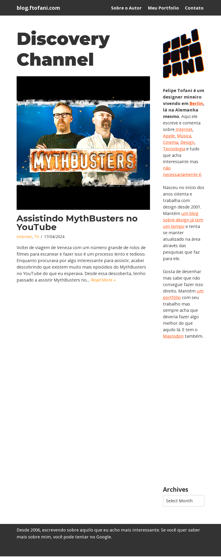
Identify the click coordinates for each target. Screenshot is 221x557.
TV (36, 237)
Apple (188, 136)
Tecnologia (190, 149)
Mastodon (173, 337)
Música (170, 142)
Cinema (187, 142)
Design (170, 149)
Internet (24, 237)
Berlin (170, 110)
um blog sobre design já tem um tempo (183, 220)
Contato (194, 8)
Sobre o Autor (126, 8)
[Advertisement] (183, 413)
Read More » (103, 280)
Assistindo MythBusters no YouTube (77, 222)
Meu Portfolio (163, 8)
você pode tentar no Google (82, 537)
